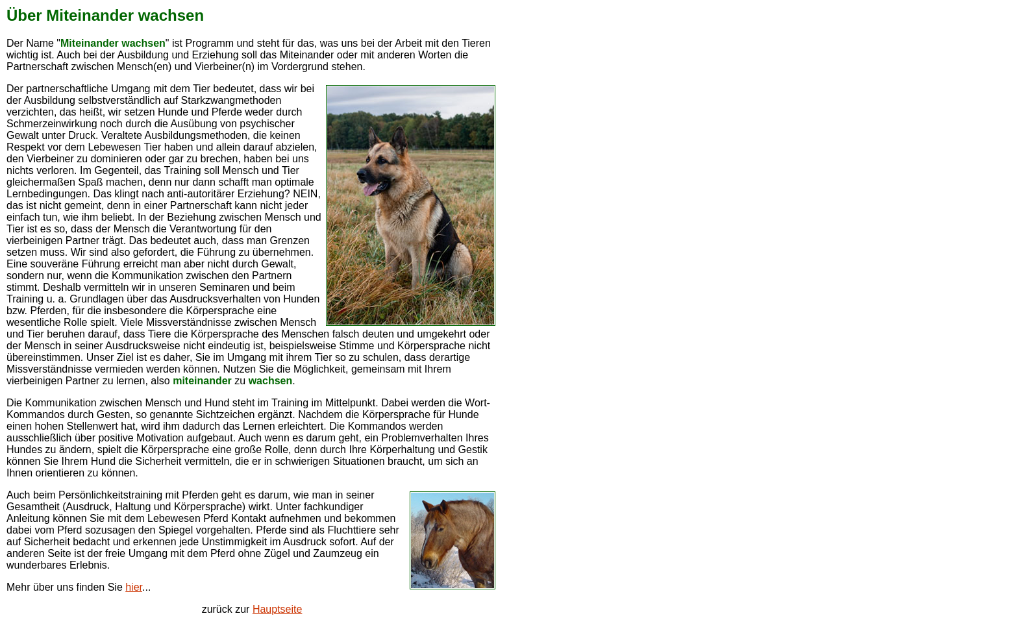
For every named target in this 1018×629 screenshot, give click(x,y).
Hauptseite (278, 609)
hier (133, 587)
